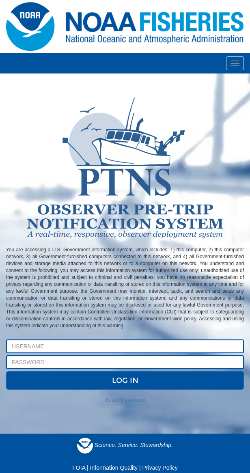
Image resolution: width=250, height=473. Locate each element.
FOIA (78, 467)
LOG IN (125, 380)
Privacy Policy (160, 467)
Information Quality (114, 467)
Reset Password (125, 400)
